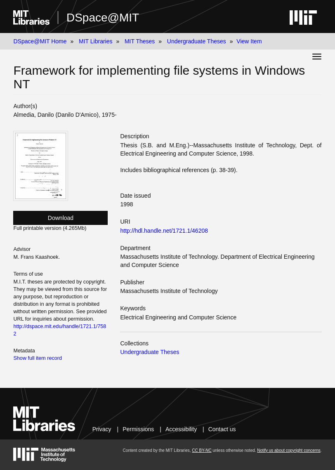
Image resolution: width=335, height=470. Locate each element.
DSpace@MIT (102, 17)
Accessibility (181, 429)
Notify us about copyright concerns (288, 450)
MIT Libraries (95, 41)
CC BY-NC (201, 450)
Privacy (101, 429)
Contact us (222, 429)
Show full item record (37, 358)
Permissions (138, 429)
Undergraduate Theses (196, 41)
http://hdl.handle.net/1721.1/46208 (164, 230)
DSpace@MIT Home (39, 41)
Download (60, 218)
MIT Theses (140, 41)
